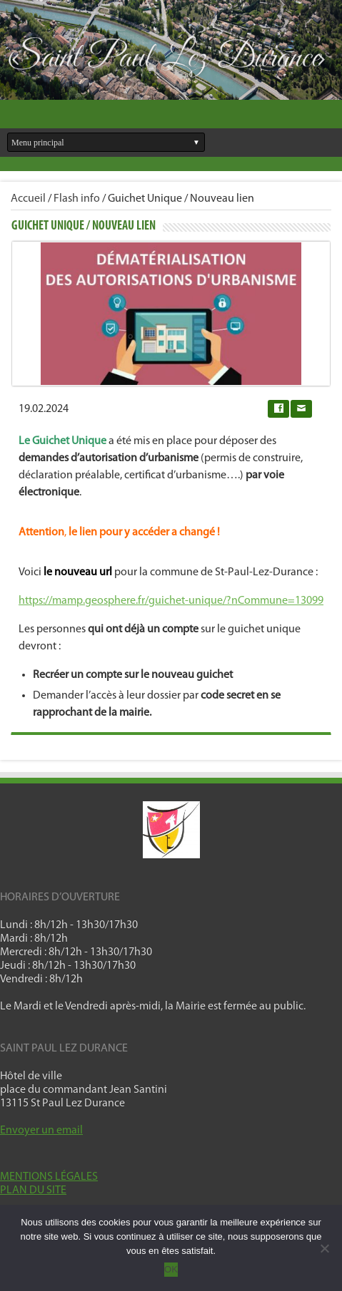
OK (171, 1269)
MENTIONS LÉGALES (49, 1177)
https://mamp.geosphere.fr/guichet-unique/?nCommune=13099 (171, 601)
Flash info (77, 199)
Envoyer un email (41, 1130)
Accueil (28, 199)
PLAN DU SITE (33, 1190)
